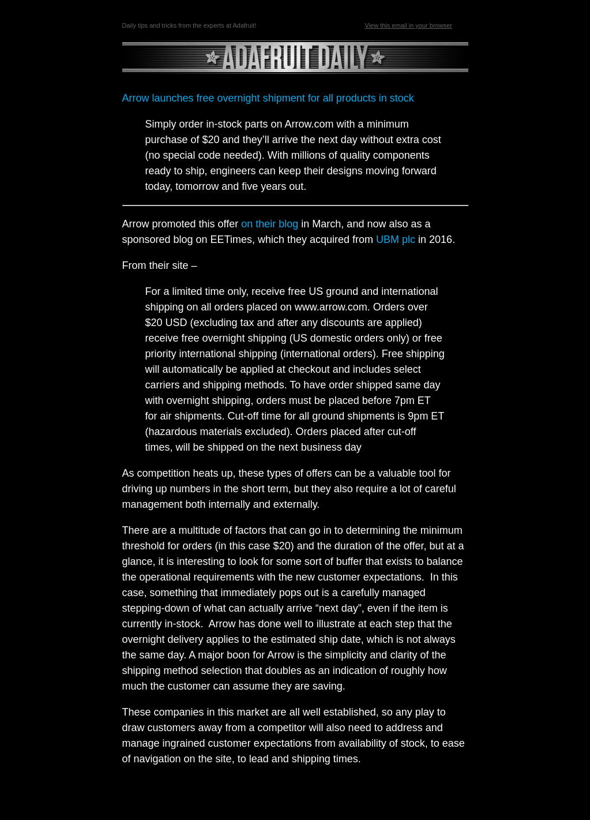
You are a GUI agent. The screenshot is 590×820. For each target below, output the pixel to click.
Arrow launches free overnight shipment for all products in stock (268, 98)
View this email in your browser (408, 25)
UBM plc (395, 239)
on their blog (269, 224)
